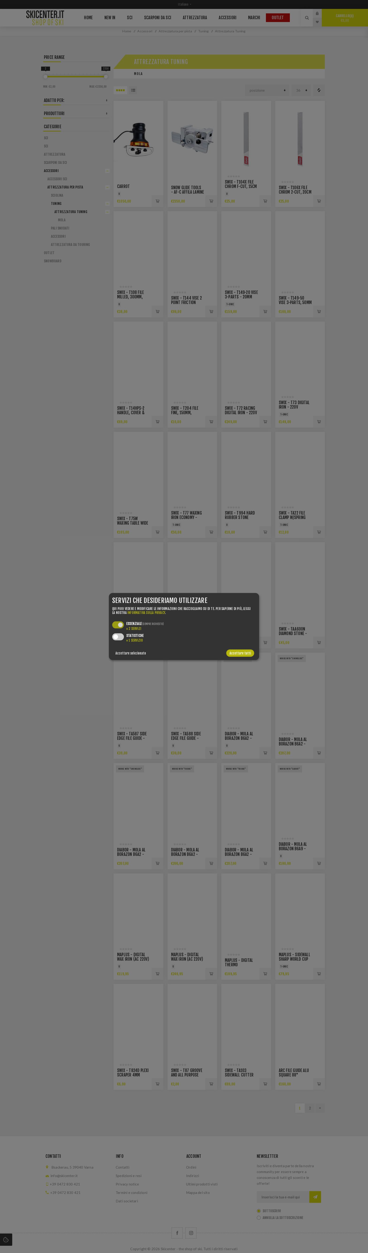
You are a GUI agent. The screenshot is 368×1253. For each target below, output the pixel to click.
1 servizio (134, 640)
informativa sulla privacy (146, 613)
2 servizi (133, 629)
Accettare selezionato (130, 653)
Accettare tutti (240, 653)
